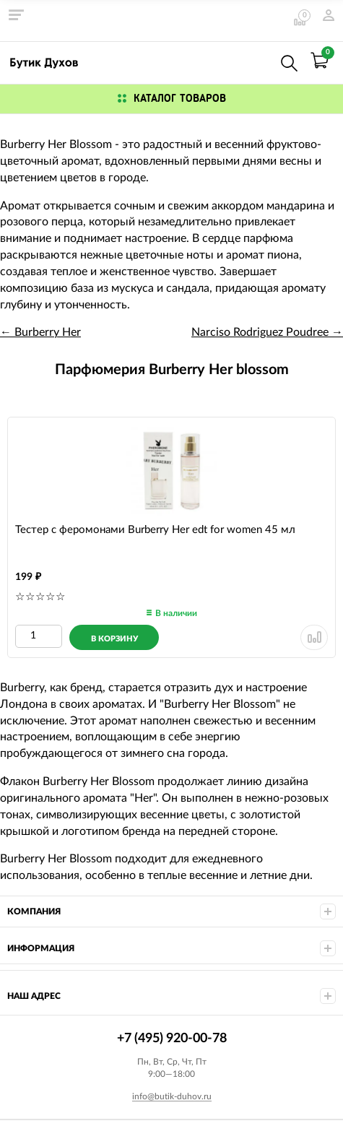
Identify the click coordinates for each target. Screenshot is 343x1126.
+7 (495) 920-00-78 (257, 60)
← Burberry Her (40, 332)
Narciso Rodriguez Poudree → (267, 332)
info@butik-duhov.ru (172, 1096)
